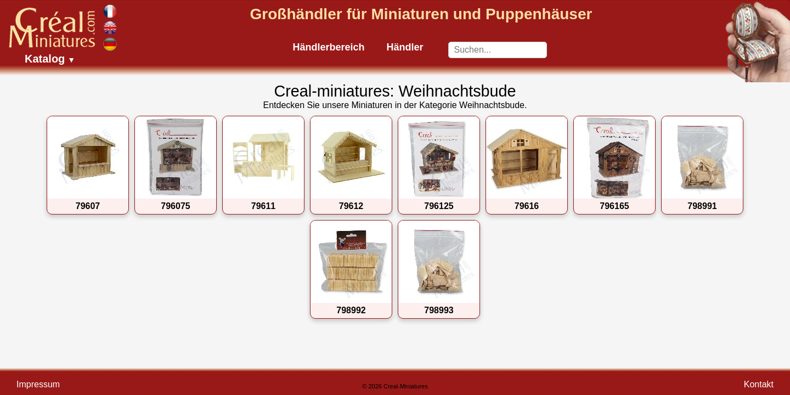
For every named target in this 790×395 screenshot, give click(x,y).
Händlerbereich (328, 47)
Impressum (38, 384)
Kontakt (759, 384)
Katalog (50, 59)
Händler (405, 47)
